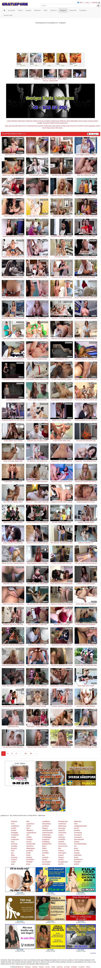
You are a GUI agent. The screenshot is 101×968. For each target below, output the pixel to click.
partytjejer (14, 832)
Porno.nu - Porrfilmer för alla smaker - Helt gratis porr (50, 79)
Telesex (35, 121)
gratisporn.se (19, 967)
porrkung (14, 844)
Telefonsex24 (55, 121)
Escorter (40, 126)
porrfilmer (45, 826)
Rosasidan (46, 123)
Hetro (81, 2)
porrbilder (45, 853)
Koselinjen (47, 121)
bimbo (28, 855)
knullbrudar (15, 839)
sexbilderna (15, 826)
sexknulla (61, 837)
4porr (28, 828)
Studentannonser (32, 126)
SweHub (14, 821)
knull (12, 842)
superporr (61, 830)
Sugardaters (92, 126)
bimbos (44, 859)
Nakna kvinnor (22, 126)
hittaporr (45, 828)
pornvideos (30, 859)
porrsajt (44, 850)
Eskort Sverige (82, 121)
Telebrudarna (22, 121)
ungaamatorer (31, 832)
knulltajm (29, 862)
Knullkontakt (47, 126)
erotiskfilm (61, 839)
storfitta (28, 837)
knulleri (13, 837)
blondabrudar (63, 821)
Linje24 (9, 121)
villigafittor (29, 830)
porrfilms (77, 830)
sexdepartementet (80, 826)
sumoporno (78, 837)
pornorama (62, 844)
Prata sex (41, 121)
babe (13, 855)
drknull (28, 826)
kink (59, 848)
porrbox (61, 859)
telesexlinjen (46, 824)
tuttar (76, 824)
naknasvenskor (47, 832)
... (20, 754)
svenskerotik (30, 844)
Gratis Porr (58, 126)
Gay (87, 2)
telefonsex (77, 821)
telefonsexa (62, 826)
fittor (27, 821)
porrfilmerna (78, 859)
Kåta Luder (8, 126)
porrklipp (14, 846)
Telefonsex (29, 121)
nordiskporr (15, 835)
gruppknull (46, 839)
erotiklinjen (46, 842)
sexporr (61, 835)
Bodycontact (64, 123)
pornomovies (62, 846)
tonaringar (61, 828)
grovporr (14, 848)
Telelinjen (14, 121)
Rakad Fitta (66, 126)
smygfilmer (46, 821)
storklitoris (29, 846)
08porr (44, 848)
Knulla (86, 126)
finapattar (77, 862)
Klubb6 (52, 123)
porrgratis (29, 850)
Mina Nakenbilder (72, 121)
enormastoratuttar (80, 844)
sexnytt (28, 842)
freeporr (61, 855)
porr (27, 835)
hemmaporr (62, 853)
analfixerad (62, 824)
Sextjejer (39, 123)
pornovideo (46, 864)
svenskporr (78, 835)
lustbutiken (78, 855)
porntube (45, 857)
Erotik (53, 126)
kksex (28, 864)
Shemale (95, 2)
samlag (76, 842)
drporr (44, 846)
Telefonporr (63, 121)
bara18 (76, 864)
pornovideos (46, 862)
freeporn (61, 857)
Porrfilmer (81, 126)
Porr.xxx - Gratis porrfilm (50, 81)
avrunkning (78, 832)
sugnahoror (30, 824)
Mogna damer (51, 128)
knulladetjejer (46, 837)
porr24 (76, 828)
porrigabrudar (63, 862)
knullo (28, 853)
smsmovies (62, 832)
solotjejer (29, 839)
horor (13, 824)
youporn (14, 859)
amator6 (61, 842)
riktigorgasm (30, 848)
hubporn (61, 850)
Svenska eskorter (92, 121)
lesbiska (29, 857)
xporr (13, 864)
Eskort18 (57, 123)
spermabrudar (79, 839)
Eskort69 (14, 126)
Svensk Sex (73, 126)
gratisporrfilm (46, 844)
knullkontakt (46, 835)
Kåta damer (59, 128)
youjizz (13, 862)
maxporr (77, 853)
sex (75, 846)
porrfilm (13, 828)
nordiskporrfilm (47, 830)
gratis (76, 848)
